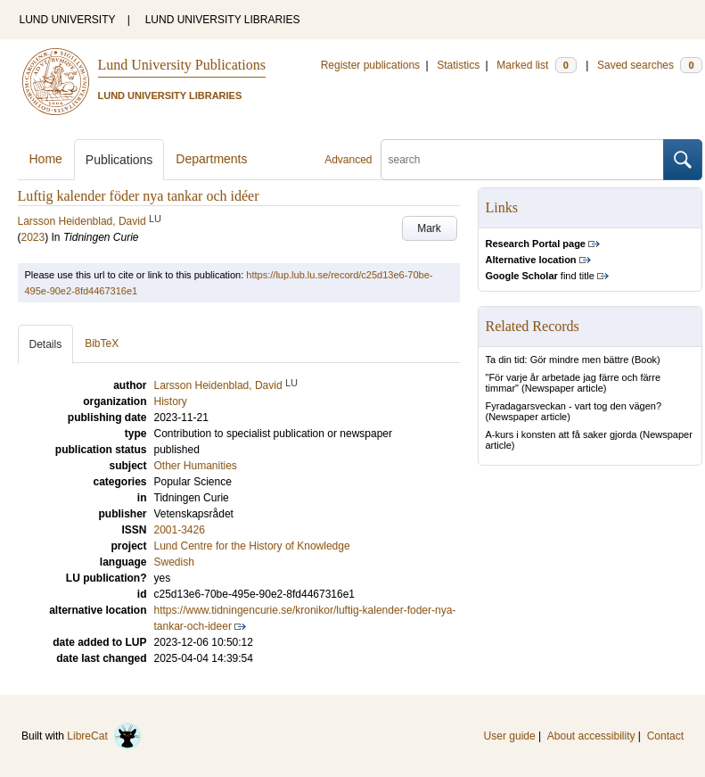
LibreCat (104, 736)
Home (45, 159)
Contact (665, 736)
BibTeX (102, 343)
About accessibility (591, 736)
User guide (510, 736)
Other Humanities (195, 465)
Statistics (458, 65)
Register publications (370, 65)
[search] (522, 159)
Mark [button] (429, 228)
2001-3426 (179, 530)
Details (45, 344)
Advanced (348, 159)
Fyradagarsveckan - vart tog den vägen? (574, 406)
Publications (119, 160)
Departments (211, 159)
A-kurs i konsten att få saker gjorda (561, 434)
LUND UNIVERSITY (68, 19)
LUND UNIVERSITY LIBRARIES (222, 19)
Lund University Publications (182, 64)
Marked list (536, 65)
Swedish (174, 562)
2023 (33, 237)
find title (540, 275)
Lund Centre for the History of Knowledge (252, 546)
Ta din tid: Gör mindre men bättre (557, 359)
